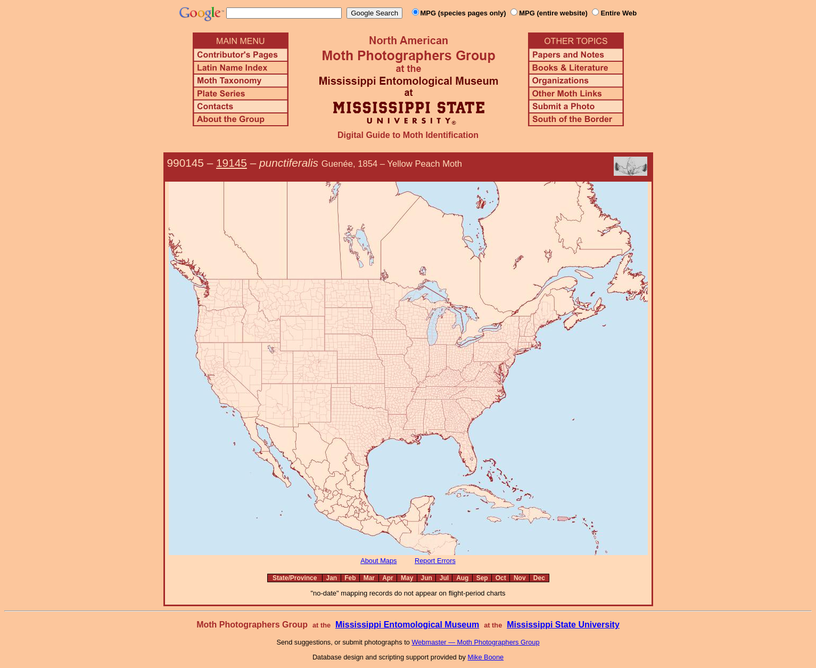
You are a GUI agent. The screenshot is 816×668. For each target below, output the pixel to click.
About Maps (378, 561)
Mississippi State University (563, 624)
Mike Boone (486, 657)
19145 (231, 163)
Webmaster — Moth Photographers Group (475, 642)
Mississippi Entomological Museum (407, 624)
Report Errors (435, 561)
